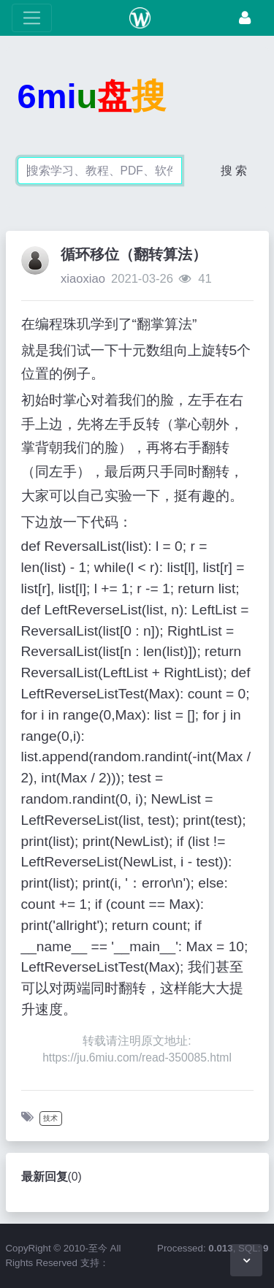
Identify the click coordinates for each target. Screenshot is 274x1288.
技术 (50, 1118)
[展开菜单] (32, 18)
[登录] (244, 18)
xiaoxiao (83, 279)
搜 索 (234, 170)
